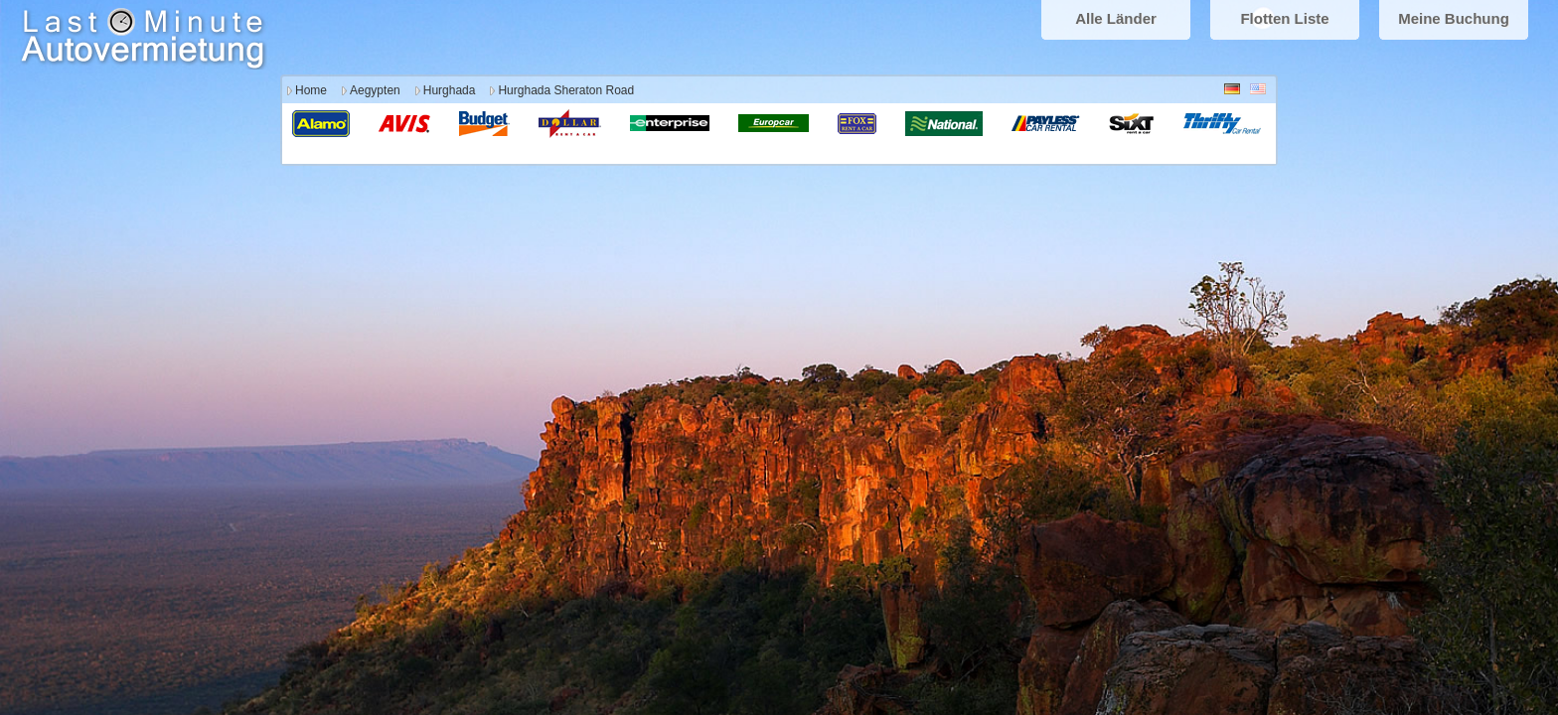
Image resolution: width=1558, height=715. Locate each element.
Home (311, 90)
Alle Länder (1116, 18)
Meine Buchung (1453, 18)
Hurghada (449, 90)
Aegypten (375, 90)
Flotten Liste (1284, 18)
